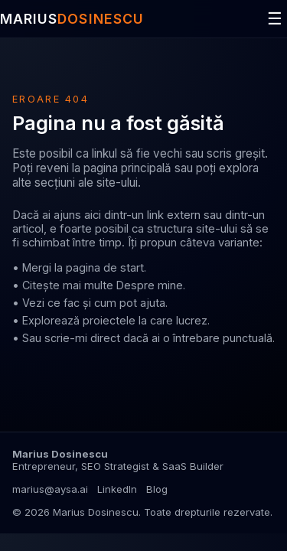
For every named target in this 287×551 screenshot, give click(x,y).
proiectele (109, 320)
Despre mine (149, 285)
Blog (157, 489)
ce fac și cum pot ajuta (106, 302)
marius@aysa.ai (50, 489)
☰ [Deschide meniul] (274, 18)
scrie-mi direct (82, 337)
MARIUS (72, 19)
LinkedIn (117, 489)
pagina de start (105, 267)
